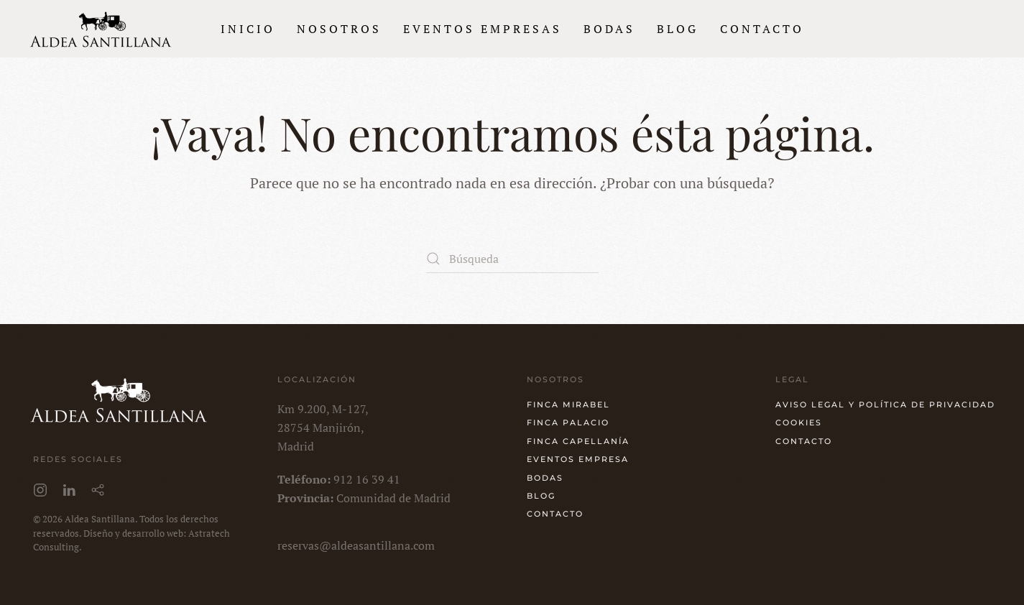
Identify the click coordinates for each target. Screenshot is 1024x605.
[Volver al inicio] (100, 28)
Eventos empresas (482, 29)
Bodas (609, 29)
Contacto (762, 29)
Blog (677, 29)
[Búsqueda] (512, 258)
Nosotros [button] (339, 29)
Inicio (248, 29)
